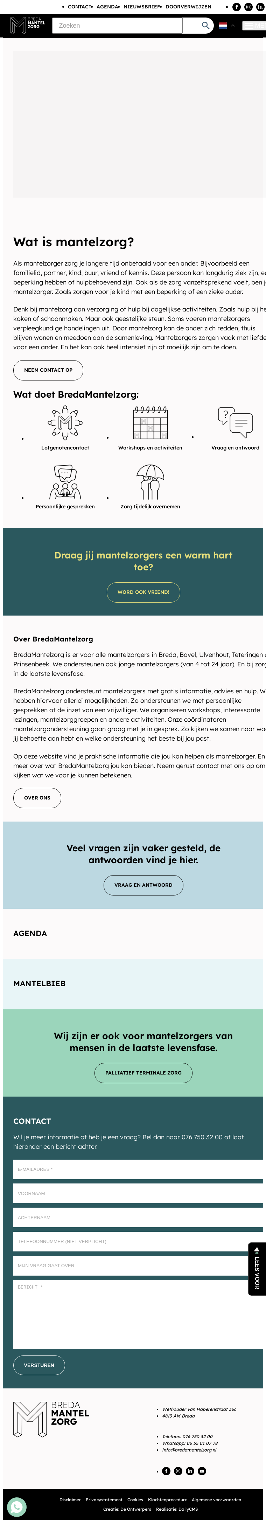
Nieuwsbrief (142, 7)
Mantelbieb (39, 983)
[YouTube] (202, 1471)
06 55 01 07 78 (202, 1443)
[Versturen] (39, 1365)
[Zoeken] (117, 26)
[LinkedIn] (260, 7)
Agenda (107, 7)
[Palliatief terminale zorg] (143, 1073)
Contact (79, 7)
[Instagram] (248, 7)
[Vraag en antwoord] (143, 885)
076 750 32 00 (197, 1436)
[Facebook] (236, 7)
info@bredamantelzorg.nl (189, 1450)
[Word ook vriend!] (143, 592)
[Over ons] (37, 798)
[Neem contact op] (48, 370)
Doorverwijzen (188, 7)
